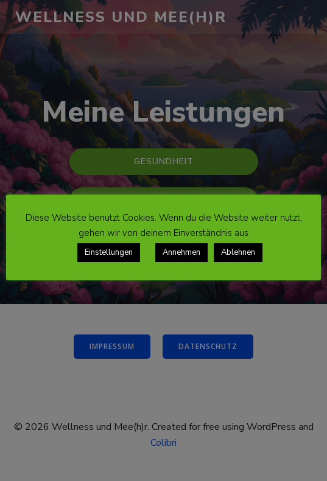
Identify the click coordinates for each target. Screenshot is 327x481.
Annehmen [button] (181, 252)
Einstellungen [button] (109, 252)
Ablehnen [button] (238, 252)
